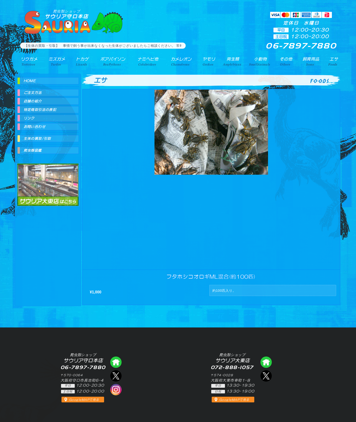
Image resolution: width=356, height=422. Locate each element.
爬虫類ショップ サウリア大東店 (48, 180)
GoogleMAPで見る (84, 399)
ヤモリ (207, 61)
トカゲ (81, 61)
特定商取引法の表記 (40, 109)
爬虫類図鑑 (33, 150)
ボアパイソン (111, 61)
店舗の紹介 (33, 101)
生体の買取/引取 (37, 138)
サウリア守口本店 (67, 14)
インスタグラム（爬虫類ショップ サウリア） (116, 389)
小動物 (260, 61)
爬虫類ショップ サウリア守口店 (116, 362)
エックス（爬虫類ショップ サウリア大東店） (266, 376)
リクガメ (28, 61)
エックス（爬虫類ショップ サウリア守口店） (116, 376)
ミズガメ (55, 61)
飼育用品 (310, 61)
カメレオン (180, 61)
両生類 (231, 61)
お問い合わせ (34, 126)
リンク (29, 118)
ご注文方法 (33, 92)
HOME (30, 81)
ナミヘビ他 (147, 61)
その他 (286, 61)
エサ (333, 61)
